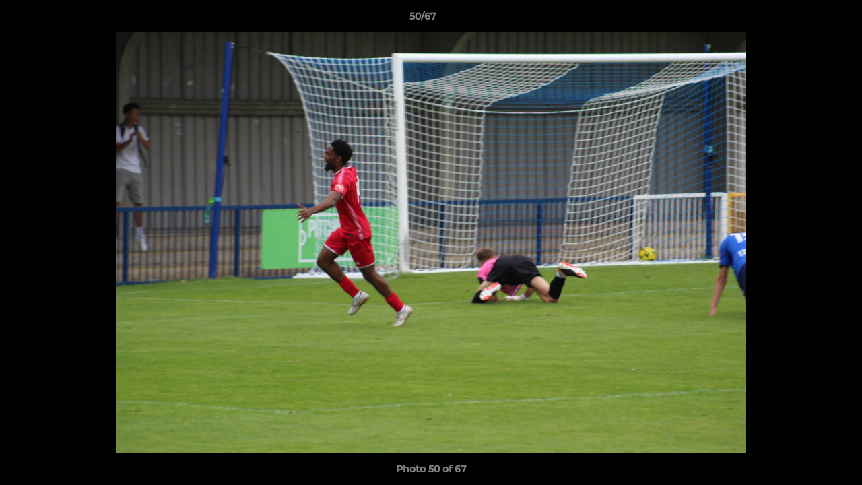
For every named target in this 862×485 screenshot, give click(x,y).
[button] (805, 19)
